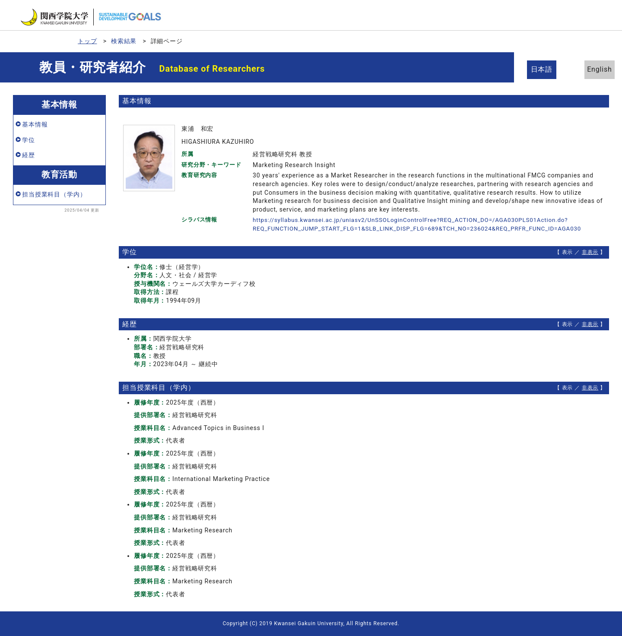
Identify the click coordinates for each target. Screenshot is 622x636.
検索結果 (123, 41)
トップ (87, 41)
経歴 (28, 155)
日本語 (544, 69)
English (591, 69)
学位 (28, 139)
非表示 (590, 252)
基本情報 (35, 124)
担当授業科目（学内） (54, 194)
